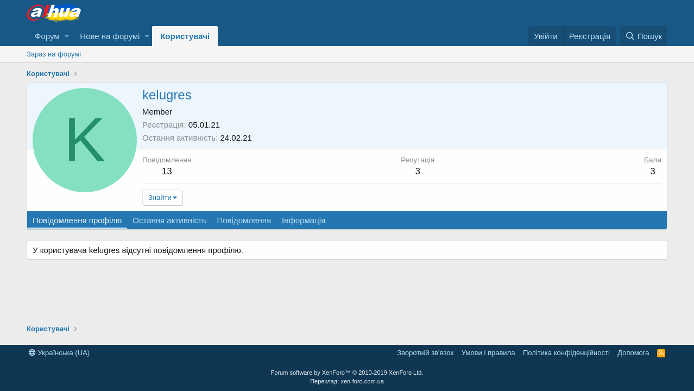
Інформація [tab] (303, 220)
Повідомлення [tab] (244, 220)
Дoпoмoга (633, 353)
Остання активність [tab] (169, 220)
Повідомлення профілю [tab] (77, 220)
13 (167, 171)
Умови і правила (488, 353)
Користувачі (185, 36)
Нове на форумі (110, 36)
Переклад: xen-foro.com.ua (347, 381)
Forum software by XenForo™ (347, 372)
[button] (66, 36)
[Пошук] (643, 36)
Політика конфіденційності (566, 353)
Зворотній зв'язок (425, 353)
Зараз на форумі (54, 54)
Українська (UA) (59, 353)
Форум (47, 36)
